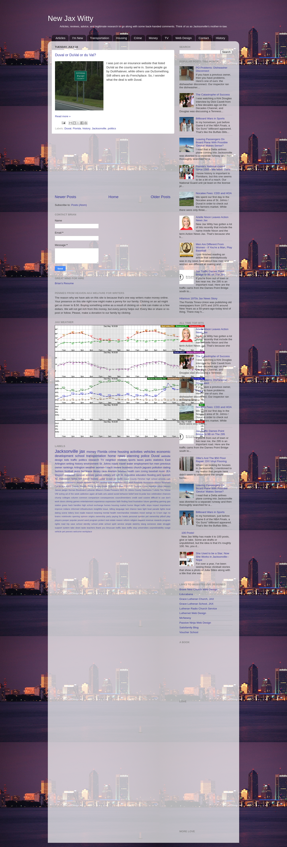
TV (166, 38)
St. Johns (105, 463)
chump (58, 497)
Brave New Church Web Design (198, 589)
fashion (59, 471)
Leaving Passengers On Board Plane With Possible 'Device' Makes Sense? (212, 142)
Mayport (59, 475)
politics (112, 128)
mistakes (134, 513)
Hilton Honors (163, 486)
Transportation (99, 38)
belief (131, 494)
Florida (77, 128)
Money (153, 38)
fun (151, 463)
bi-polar (142, 494)
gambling (154, 501)
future (146, 501)
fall (93, 482)
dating (166, 467)
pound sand (83, 520)
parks (148, 459)
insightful (98, 509)
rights (57, 524)
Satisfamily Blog (189, 627)
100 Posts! (187, 532)
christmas (59, 482)
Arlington (79, 467)
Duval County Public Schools (102, 486)
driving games (73, 501)
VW (56, 494)
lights (162, 509)
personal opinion (137, 516)
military (107, 475)
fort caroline (101, 482)
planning (133, 456)
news (121, 456)
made (82, 513)
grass (64, 505)
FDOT (127, 486)
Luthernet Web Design (192, 613)
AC (56, 479)
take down (75, 528)
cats (168, 479)
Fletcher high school (147, 479)
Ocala (107, 490)
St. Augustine (128, 475)
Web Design (183, 38)
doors (62, 501)
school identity (83, 524)
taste (83, 528)
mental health (109, 513)
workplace (87, 531)
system (66, 528)
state (159, 524)
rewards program (162, 520)
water (130, 463)
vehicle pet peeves (64, 531)
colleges (66, 497)
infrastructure (86, 509)
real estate (110, 520)
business (127, 467)
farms (74, 479)
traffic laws (121, 528)
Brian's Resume (64, 283)
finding (124, 501)
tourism (112, 471)
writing (70, 463)
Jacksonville (99, 128)
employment (141, 463)
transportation (96, 456)
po (115, 479)
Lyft (118, 475)
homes (107, 505)
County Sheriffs (79, 486)
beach (109, 467)
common (83, 497)
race (104, 471)
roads (115, 463)
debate (80, 482)
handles (77, 505)
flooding (151, 475)
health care (134, 471)
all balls (98, 494)
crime (112, 451)
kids (66, 459)
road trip (65, 524)
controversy (70, 482)
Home (113, 197)
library (97, 471)
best (136, 494)
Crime (138, 38)
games (98, 475)
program (93, 520)
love (77, 513)
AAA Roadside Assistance (141, 482)
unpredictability (156, 528)
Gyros (145, 486)
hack (70, 505)
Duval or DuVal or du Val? (75, 55)
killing (112, 509)
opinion (84, 516)
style (110, 482)
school (80, 456)
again (92, 494)
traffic (74, 459)
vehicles (149, 451)
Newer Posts (65, 197)
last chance (131, 509)
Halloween (65, 479)
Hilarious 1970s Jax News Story (198, 298)
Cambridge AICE (63, 486)
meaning (98, 513)
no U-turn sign (160, 513)
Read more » (63, 116)
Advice (157, 482)
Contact (204, 38)
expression (110, 501)
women (100, 467)
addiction (84, 494)
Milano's (99, 490)
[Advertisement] (113, 164)
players (58, 520)
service (120, 524)
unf (113, 475)
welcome (77, 531)
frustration (138, 501)
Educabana (186, 594)
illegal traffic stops (143, 505)
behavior (124, 494)
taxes (140, 459)
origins (91, 516)
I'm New (77, 38)
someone (151, 524)
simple (128, 524)
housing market (118, 505)
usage (167, 528)
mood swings (146, 513)
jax (82, 451)
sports (132, 459)
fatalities (122, 471)
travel (122, 463)
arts (105, 494)
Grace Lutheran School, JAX (196, 603)
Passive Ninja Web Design (195, 622)
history (86, 128)
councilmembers (123, 497)
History (220, 38)
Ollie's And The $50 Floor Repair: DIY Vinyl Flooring (211, 460)
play (168, 516)
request (141, 520)
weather (90, 467)
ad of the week (72, 494)
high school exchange (92, 505)
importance (165, 505)
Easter (120, 486)
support (58, 528)
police (145, 456)
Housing (121, 38)
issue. (106, 509)
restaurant (69, 475)
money (91, 451)
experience (99, 501)
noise (102, 479)
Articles (60, 38)
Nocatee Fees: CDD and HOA (214, 193)
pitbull (163, 516)
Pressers (114, 490)
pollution (157, 467)
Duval (67, 128)
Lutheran (90, 490)
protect (101, 520)
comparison (93, 497)
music (162, 471)
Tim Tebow (165, 490)
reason (119, 520)
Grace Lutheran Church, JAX (196, 598)
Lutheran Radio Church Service (198, 608)
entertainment (86, 501)
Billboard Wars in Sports (210, 118)
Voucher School (188, 632)
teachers (91, 528)
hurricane (86, 471)
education (141, 475)
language (120, 509)
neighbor (110, 459)
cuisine (146, 497)
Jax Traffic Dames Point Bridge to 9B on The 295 (210, 273)
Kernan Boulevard (77, 490)
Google (137, 486)
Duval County (130, 479)
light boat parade (151, 509)
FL (132, 486)
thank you (100, 528)
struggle (166, 524)
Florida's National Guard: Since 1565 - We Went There (213, 168)
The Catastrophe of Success (213, 94)
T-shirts (155, 490)
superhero (118, 482)
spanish (166, 475)
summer (80, 475)
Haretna (152, 486)
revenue (149, 520)
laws (140, 509)
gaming (162, 501)
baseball (153, 471)
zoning (144, 471)
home (112, 456)
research (93, 459)
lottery (71, 513)
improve (58, 509)
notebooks (66, 516)
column (74, 497)
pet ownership (152, 516)
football (69, 471)
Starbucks (147, 490)
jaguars (147, 467)
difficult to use (158, 497)
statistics (158, 459)
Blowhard (165, 482)
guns (77, 471)
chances (166, 494)
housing (123, 451)
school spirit (110, 524)
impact (156, 505)
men (156, 463)
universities (143, 528)
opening (76, 516)
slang (143, 524)
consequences (107, 497)
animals (90, 475)
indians (66, 509)
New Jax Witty (70, 18)
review (117, 467)
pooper (65, 520)
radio (120, 479)
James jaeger (61, 490)
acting (62, 494)
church (138, 467)
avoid (116, 494)
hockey (94, 479)
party (108, 516)
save (73, 524)
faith (119, 501)
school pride (97, 524)
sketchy (136, 524)
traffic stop (132, 528)
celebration (156, 494)
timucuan (110, 528)
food (130, 501)
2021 (125, 482)
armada (162, 479)
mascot (89, 513)
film (80, 479)
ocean (109, 479)
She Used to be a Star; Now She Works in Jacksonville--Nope (212, 556)
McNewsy (185, 617)
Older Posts (160, 197)
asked (110, 494)
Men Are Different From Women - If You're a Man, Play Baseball (214, 247)
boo (148, 494)
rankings (68, 467)
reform (126, 520)
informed (75, 509)
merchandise (123, 513)
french (86, 479)
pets (159, 475)
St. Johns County (133, 490)
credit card (137, 497)
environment (91, 463)
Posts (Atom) (79, 204)
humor (130, 505)
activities (136, 451)
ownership (100, 516)
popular (73, 520)
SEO (122, 490)
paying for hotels (120, 516)
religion (133, 520)
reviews (122, 459)
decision (88, 482)
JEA (168, 471)
